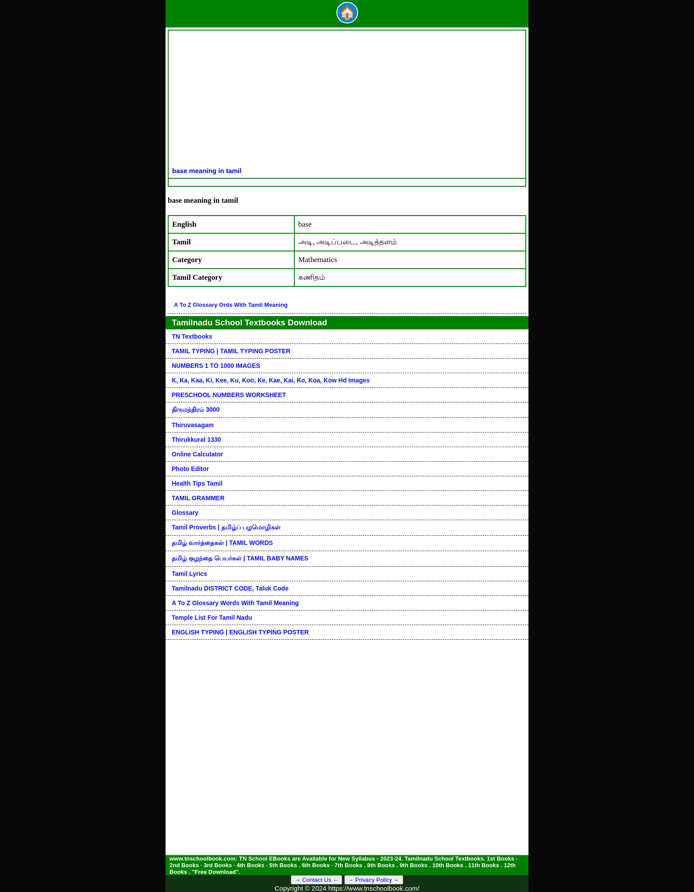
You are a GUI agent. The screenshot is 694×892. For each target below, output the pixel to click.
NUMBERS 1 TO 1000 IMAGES (216, 365)
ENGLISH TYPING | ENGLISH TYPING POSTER (240, 632)
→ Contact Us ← (316, 880)
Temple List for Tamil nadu (212, 617)
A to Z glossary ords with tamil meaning (231, 304)
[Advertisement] (347, 100)
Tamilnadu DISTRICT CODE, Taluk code (230, 588)
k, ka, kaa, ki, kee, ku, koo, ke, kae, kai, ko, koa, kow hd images (271, 380)
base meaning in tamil (207, 170)
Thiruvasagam (193, 425)
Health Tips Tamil (197, 483)
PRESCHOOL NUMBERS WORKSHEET (229, 394)
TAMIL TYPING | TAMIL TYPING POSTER (231, 351)
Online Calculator (197, 454)
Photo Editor (190, 468)
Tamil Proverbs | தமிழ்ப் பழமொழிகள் (226, 527)
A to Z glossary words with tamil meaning (235, 602)
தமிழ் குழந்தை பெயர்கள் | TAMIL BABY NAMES (240, 558)
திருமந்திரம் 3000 (196, 409)
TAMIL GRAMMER (198, 498)
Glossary (185, 512)
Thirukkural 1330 (196, 439)
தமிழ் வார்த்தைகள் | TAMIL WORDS (222, 542)
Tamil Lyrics (189, 573)
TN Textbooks (192, 336)
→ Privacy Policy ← (374, 880)
